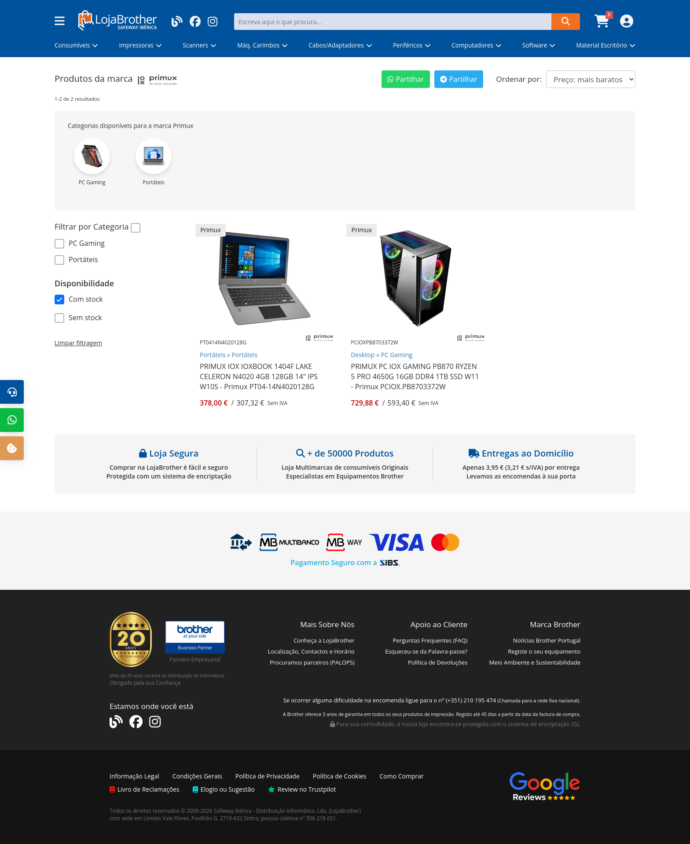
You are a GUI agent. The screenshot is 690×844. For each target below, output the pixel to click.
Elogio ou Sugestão (224, 789)
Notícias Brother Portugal (546, 640)
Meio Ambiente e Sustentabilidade (535, 662)
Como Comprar (402, 776)
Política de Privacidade (267, 776)
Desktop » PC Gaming (381, 355)
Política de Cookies (340, 776)
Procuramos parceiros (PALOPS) (312, 662)
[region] (118, 249)
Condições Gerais (197, 776)
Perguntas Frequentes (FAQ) (430, 640)
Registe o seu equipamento (544, 651)
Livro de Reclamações (145, 789)
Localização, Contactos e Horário (311, 651)
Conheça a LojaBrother (324, 640)
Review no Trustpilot (302, 789)
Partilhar (405, 79)
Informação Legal (134, 776)
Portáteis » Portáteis (228, 355)
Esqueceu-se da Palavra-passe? (426, 651)
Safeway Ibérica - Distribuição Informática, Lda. (271, 810)
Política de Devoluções (437, 662)
